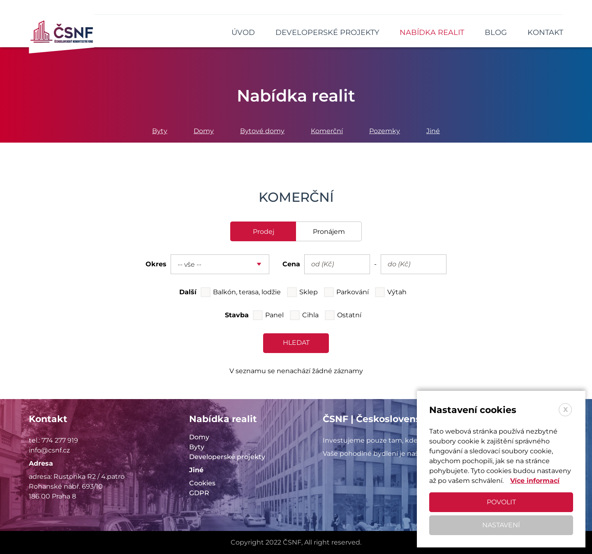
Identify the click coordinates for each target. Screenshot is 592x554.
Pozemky (384, 131)
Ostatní (349, 315)
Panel (274, 315)
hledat (296, 342)
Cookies (202, 483)
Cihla (310, 315)
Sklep (308, 292)
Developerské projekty (227, 457)
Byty (159, 131)
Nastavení (501, 525)
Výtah (397, 292)
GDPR (199, 493)
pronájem (329, 231)
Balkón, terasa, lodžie (247, 292)
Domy (204, 131)
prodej (263, 231)
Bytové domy (262, 131)
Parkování (352, 292)
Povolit (501, 502)
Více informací (535, 481)
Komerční (327, 131)
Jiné (433, 131)
